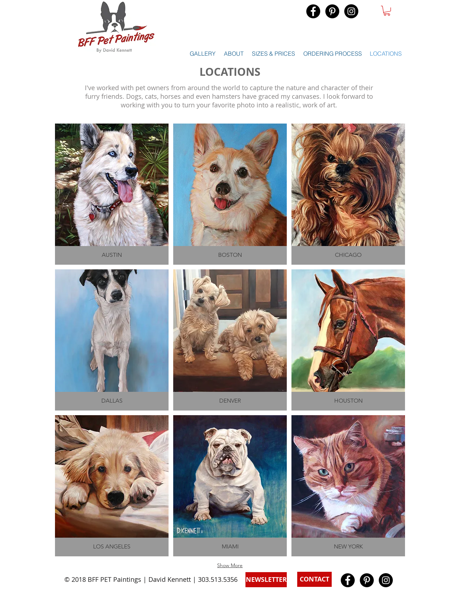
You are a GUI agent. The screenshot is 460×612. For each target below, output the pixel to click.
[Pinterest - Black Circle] (332, 11)
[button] (387, 11)
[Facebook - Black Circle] (313, 11)
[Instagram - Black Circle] (351, 11)
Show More (230, 565)
